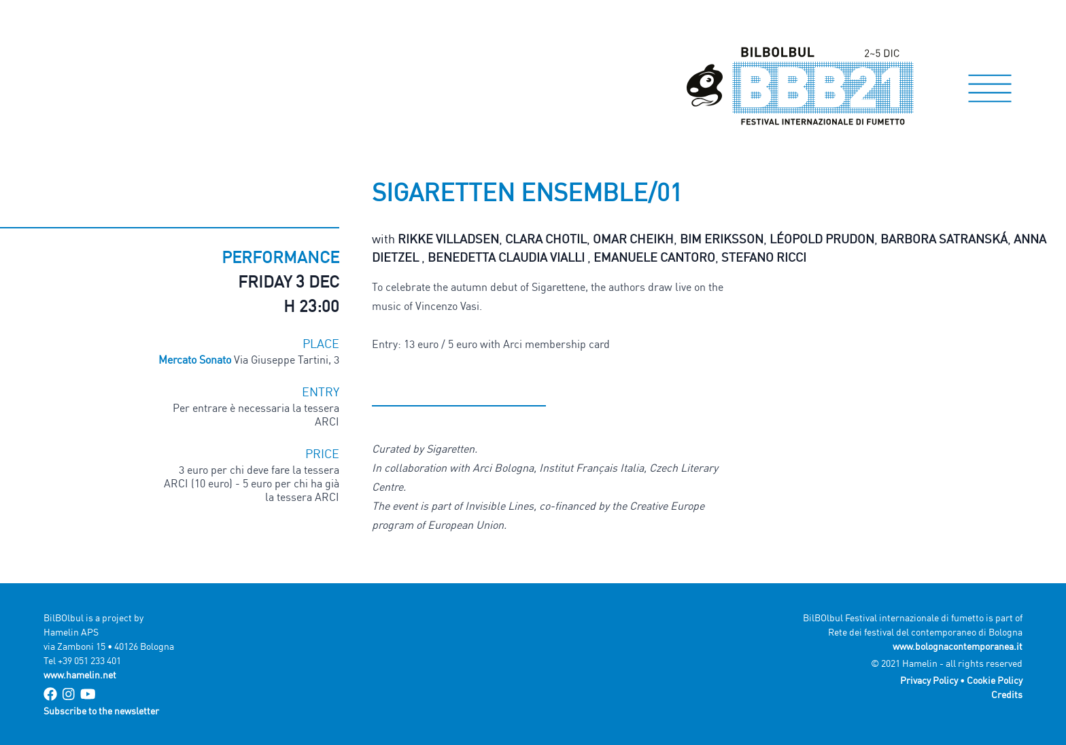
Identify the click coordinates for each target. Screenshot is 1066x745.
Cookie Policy (994, 680)
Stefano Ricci (763, 256)
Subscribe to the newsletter (101, 710)
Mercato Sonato (196, 359)
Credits (1006, 694)
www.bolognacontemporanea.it (957, 646)
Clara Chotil (546, 238)
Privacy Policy (929, 680)
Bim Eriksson (721, 238)
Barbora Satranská (944, 238)
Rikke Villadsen (448, 238)
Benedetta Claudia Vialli (507, 256)
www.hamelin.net (80, 674)
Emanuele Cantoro (654, 256)
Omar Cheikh (633, 238)
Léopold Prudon (822, 238)
